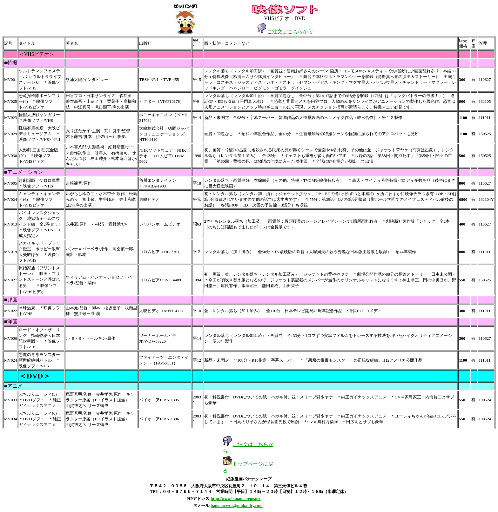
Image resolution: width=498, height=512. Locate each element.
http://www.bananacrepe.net (235, 498)
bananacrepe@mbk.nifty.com (237, 505)
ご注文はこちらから (290, 31)
